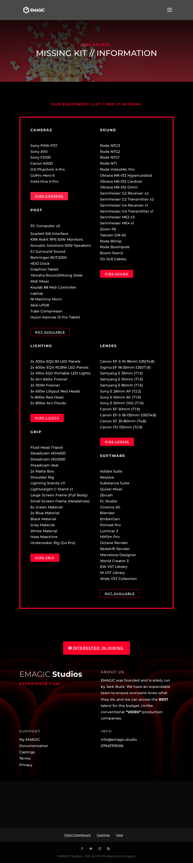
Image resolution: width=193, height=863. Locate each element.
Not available (50, 332)
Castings (103, 835)
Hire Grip (45, 557)
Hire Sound (116, 274)
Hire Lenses (117, 441)
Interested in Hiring (98, 648)
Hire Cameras (49, 196)
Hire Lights (47, 418)
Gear (119, 835)
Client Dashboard (77, 835)
